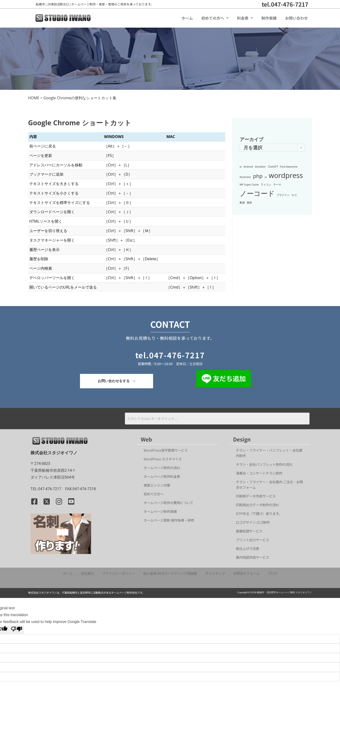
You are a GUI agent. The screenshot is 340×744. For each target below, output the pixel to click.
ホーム (187, 18)
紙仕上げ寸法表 (247, 548)
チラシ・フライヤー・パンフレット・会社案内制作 (269, 453)
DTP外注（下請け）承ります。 (259, 513)
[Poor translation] (16, 629)
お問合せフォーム (246, 573)
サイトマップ (215, 573)
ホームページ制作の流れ (162, 467)
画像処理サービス (249, 530)
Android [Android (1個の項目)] (248, 166)
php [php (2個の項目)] (258, 176)
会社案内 (87, 573)
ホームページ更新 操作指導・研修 (169, 520)
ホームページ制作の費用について (168, 502)
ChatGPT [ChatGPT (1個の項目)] (273, 166)
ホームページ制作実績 (160, 511)
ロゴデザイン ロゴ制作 (253, 522)
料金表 (245, 18)
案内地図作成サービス (252, 557)
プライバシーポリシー (118, 573)
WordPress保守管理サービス (166, 450)
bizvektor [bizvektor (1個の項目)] (260, 166)
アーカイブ (251, 139)
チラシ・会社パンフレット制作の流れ (264, 464)
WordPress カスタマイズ (163, 458)
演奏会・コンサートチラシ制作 (259, 473)
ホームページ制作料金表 (162, 476)
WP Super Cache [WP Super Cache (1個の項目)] (249, 184)
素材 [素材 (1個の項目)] (249, 202)
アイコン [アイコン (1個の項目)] (266, 184)
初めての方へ (215, 18)
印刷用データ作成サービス (256, 495)
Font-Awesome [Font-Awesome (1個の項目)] (288, 166)
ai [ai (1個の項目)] (241, 166)
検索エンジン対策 (158, 485)
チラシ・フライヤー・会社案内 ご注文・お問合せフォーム (269, 484)
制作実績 (269, 18)
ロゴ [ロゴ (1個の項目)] (294, 195)
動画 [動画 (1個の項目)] (242, 202)
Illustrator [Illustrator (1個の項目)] (245, 177)
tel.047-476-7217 (285, 4)
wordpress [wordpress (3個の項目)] (286, 175)
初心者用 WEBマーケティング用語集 (170, 573)
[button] (215, 18)
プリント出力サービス (252, 539)
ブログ (273, 573)
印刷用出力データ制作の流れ (257, 504)
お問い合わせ (296, 18)
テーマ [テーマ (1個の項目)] (277, 184)
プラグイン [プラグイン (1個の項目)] (283, 195)
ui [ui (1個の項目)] (266, 177)
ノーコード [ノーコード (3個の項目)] (257, 193)
